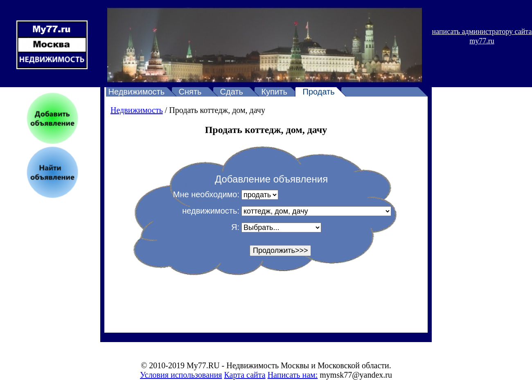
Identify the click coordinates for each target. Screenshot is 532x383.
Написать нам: (293, 374)
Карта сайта (245, 374)
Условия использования (181, 374)
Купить (274, 91)
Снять (190, 91)
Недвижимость (136, 91)
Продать (319, 91)
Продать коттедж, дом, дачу (217, 110)
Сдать (231, 91)
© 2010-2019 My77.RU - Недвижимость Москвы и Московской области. (266, 365)
